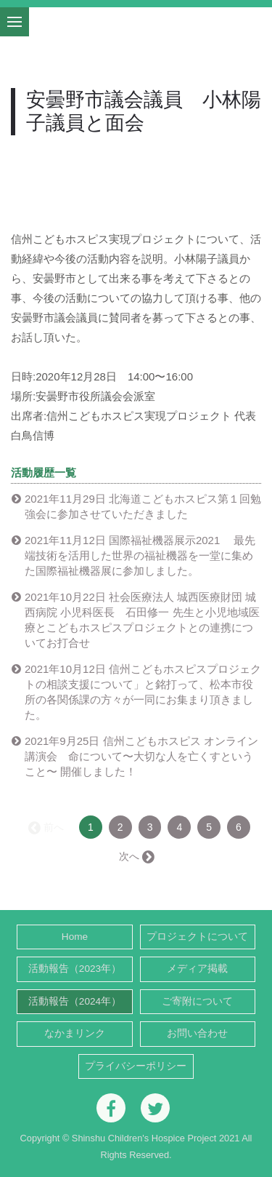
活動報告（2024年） (74, 1001)
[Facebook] (111, 1107)
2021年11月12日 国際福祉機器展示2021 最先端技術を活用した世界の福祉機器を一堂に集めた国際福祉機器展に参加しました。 (140, 555)
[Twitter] (155, 1107)
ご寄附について (197, 1001)
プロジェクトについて (197, 936)
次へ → (135, 856)
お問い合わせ (197, 1033)
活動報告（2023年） (74, 968)
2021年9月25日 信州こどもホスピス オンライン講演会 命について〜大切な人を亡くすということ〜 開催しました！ (141, 756)
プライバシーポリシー (135, 1066)
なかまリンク (74, 1033)
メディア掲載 (197, 968)
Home (75, 936)
